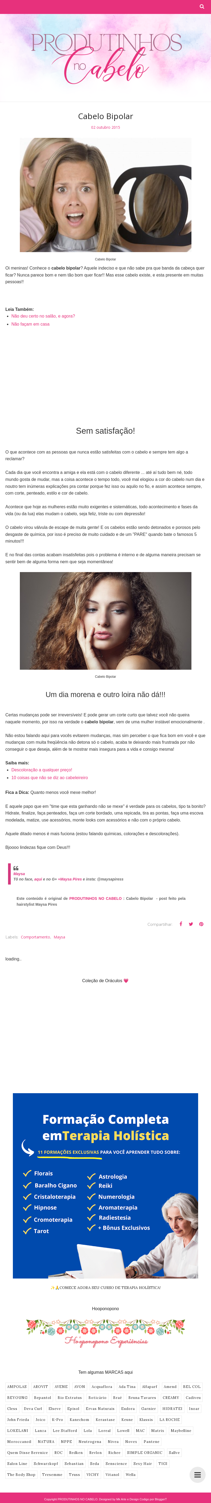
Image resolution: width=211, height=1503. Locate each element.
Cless (12, 1408)
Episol (73, 1408)
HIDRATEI (172, 1408)
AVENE (61, 1386)
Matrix (157, 1430)
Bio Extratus (70, 1397)
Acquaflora (102, 1386)
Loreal (104, 1430)
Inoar (194, 1408)
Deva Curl (33, 1408)
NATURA (46, 1441)
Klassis (146, 1419)
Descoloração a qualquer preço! (41, 770)
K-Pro (57, 1419)
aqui (38, 879)
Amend (170, 1386)
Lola (88, 1430)
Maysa (19, 874)
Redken (76, 1452)
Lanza (40, 1430)
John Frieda (18, 1419)
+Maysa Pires (70, 879)
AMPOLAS (17, 1386)
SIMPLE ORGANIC (144, 1452)
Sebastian (74, 1463)
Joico (41, 1419)
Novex (131, 1441)
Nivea (113, 1441)
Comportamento (35, 937)
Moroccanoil (19, 1441)
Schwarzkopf (46, 1463)
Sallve (174, 1452)
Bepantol (42, 1397)
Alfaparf (149, 1386)
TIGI (163, 1463)
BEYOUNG (17, 1397)
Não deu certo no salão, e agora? (43, 316)
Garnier (148, 1408)
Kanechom (79, 1419)
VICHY (93, 1474)
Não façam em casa (30, 324)
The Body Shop (21, 1474)
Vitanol (112, 1474)
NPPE (66, 1441)
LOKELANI (17, 1430)
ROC (58, 1452)
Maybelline (181, 1430)
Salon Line (17, 1463)
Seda (94, 1463)
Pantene (152, 1441)
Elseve (55, 1408)
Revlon (95, 1452)
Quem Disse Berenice (27, 1452)
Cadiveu (193, 1397)
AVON (79, 1386)
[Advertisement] (105, 373)
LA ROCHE (170, 1419)
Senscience (116, 1463)
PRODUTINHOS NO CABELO (95, 898)
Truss (74, 1474)
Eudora (128, 1408)
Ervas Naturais (100, 1408)
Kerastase (105, 1419)
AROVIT (40, 1386)
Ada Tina (127, 1386)
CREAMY (171, 1397)
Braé (117, 1397)
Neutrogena (90, 1441)
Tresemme (52, 1474)
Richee (114, 1452)
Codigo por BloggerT (153, 1499)
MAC (140, 1430)
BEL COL (192, 1386)
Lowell (123, 1430)
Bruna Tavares (142, 1397)
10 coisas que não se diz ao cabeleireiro (49, 777)
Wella (131, 1474)
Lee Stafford (65, 1430)
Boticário (97, 1397)
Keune (127, 1419)
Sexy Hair (143, 1463)
